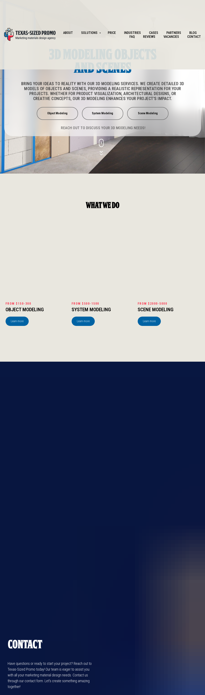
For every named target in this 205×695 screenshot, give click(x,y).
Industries (132, 33)
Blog (193, 33)
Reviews (149, 37)
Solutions (89, 33)
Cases (153, 33)
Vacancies (171, 37)
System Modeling (91, 309)
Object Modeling (25, 309)
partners (173, 33)
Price (112, 33)
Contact (194, 37)
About (68, 33)
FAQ (132, 37)
